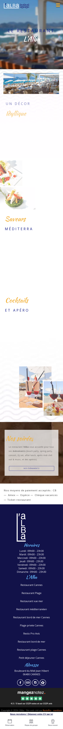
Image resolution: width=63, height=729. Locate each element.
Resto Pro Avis (31, 633)
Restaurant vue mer (31, 601)
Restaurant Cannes (31, 585)
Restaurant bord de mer (31, 641)
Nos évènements (31, 468)
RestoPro (47, 710)
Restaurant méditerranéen (31, 609)
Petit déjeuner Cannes (31, 658)
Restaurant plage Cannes (31, 649)
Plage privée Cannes (31, 625)
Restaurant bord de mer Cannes (31, 617)
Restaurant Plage (31, 593)
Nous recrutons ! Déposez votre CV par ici (31, 714)
